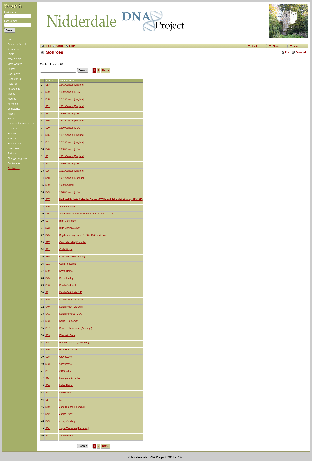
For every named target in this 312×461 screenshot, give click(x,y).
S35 (47, 170)
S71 (47, 163)
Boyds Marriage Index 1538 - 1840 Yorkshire (82, 235)
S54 (47, 342)
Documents (14, 74)
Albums (12, 98)
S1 (46, 292)
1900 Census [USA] (69, 149)
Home (11, 39)
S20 (47, 127)
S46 (47, 213)
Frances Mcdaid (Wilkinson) (74, 342)
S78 (47, 392)
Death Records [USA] (70, 314)
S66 (47, 385)
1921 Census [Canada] (71, 178)
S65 (47, 299)
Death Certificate (68, 285)
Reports (12, 133)
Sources (12, 138)
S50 (47, 99)
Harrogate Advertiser (70, 378)
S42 (47, 414)
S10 (47, 407)
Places (11, 113)
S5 (46, 399)
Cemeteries (14, 108)
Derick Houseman (68, 321)
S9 (46, 371)
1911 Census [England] (71, 170)
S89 (47, 271)
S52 (47, 106)
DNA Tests (13, 148)
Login (72, 46)
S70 (47, 149)
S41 (47, 314)
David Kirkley (66, 278)
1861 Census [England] (71, 106)
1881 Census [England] (71, 135)
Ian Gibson (65, 392)
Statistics (12, 153)
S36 (47, 120)
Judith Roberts (67, 435)
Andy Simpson (67, 206)
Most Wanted (15, 64)
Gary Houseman (68, 349)
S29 (47, 421)
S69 (47, 335)
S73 (47, 228)
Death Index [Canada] (71, 306)
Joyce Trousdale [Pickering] (74, 428)
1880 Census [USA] (69, 127)
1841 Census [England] (71, 84)
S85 (47, 256)
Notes (11, 118)
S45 (47, 235)
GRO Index (65, 371)
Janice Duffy (65, 414)
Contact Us (14, 168)
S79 (47, 192)
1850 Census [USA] (69, 92)
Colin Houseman (68, 263)
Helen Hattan (66, 385)
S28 (47, 356)
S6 (46, 156)
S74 (47, 378)
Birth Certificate (67, 220)
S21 (47, 263)
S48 (47, 178)
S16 (47, 349)
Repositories (14, 143)
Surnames (13, 49)
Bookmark (301, 52)
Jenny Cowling (67, 421)
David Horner (66, 271)
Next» (105, 70)
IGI (60, 399)
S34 (47, 220)
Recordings (14, 88)
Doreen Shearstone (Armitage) (75, 328)
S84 (47, 428)
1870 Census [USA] (69, 113)
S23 (47, 321)
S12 (47, 249)
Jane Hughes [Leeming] (72, 407)
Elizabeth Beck (67, 335)
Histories (12, 83)
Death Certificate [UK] (70, 292)
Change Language (17, 158)
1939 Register (66, 185)
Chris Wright (65, 249)
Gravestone (65, 356)
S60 (47, 92)
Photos (11, 69)
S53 (47, 84)
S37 (47, 113)
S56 (47, 206)
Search (13, 6)
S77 (47, 242)
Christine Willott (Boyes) (72, 256)
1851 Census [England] (71, 99)
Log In (11, 54)
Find (254, 46)
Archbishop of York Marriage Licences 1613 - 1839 (86, 213)
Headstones (14, 79)
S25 (47, 278)
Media (276, 46)
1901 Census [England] (71, 156)
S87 (47, 328)
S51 (47, 142)
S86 (47, 285)
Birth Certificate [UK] (70, 228)
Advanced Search (17, 44)
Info (296, 46)
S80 (47, 185)
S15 (47, 135)
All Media (13, 103)
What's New (14, 59)
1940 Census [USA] (69, 192)
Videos (11, 93)
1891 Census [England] (71, 142)
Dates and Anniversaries (21, 123)
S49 (47, 306)
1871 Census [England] (71, 120)
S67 (47, 199)
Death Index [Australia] (71, 299)
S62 (47, 435)
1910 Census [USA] (69, 163)
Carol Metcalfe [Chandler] (72, 242)
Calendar (13, 128)
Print (287, 52)
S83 (47, 364)
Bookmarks (14, 163)
